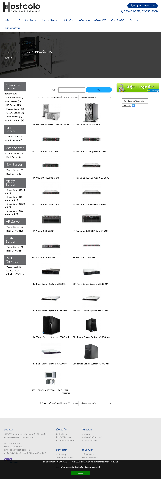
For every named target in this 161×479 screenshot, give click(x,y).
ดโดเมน (85, 434)
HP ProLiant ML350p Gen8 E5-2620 (50, 124)
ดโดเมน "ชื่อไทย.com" (91, 437)
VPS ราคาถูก (60, 454)
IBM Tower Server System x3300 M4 (91, 337)
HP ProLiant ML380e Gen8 (45, 177)
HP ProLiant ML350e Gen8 (86, 124)
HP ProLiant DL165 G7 (84, 257)
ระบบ (83, 440)
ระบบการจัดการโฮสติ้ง (64, 440)
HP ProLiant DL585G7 (43, 231)
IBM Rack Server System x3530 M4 (90, 310)
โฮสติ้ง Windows (62, 437)
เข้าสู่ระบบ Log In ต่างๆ (142, 5)
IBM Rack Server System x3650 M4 (50, 284)
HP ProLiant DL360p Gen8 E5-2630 (91, 177)
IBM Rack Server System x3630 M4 (90, 284)
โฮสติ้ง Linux (60, 434)
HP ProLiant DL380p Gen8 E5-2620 (91, 151)
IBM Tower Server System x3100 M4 (91, 363)
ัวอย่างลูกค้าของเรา (90, 457)
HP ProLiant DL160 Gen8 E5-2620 (90, 204)
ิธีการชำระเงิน (87, 454)
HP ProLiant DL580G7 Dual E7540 (90, 231)
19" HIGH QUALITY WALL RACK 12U (50, 390)
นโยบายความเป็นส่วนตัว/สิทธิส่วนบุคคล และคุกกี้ (80, 467)
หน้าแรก (8, 57)
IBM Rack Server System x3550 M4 (49, 310)
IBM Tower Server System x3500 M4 (50, 337)
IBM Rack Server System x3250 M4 (50, 363)
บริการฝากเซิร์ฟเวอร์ (63, 457)
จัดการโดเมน (90, 440)
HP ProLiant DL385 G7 (43, 257)
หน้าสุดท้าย (53, 97)
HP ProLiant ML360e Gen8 (45, 204)
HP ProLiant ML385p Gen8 (45, 151)
